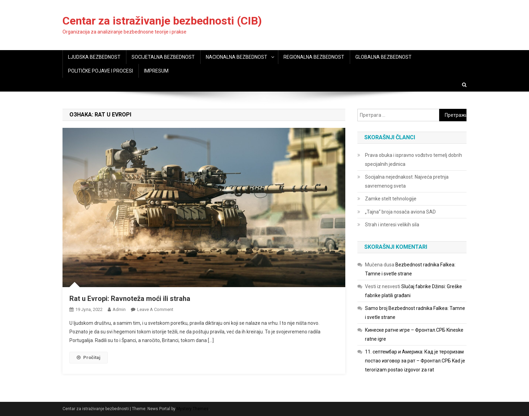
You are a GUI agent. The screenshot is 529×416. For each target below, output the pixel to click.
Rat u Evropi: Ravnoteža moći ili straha (129, 298)
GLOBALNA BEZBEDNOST (383, 57)
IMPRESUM (156, 71)
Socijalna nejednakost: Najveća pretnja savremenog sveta (407, 181)
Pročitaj (88, 357)
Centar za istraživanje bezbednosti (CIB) (162, 20)
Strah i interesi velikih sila (392, 224)
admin (119, 309)
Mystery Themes (192, 408)
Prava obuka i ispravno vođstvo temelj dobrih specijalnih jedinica (413, 159)
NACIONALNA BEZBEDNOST (236, 57)
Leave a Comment (155, 309)
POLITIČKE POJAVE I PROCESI (100, 71)
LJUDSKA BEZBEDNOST (94, 57)
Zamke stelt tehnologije (390, 198)
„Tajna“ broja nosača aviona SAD (400, 212)
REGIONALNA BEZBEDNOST (313, 57)
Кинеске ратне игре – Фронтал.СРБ (405, 330)
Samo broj (376, 308)
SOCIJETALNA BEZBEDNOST (163, 57)
